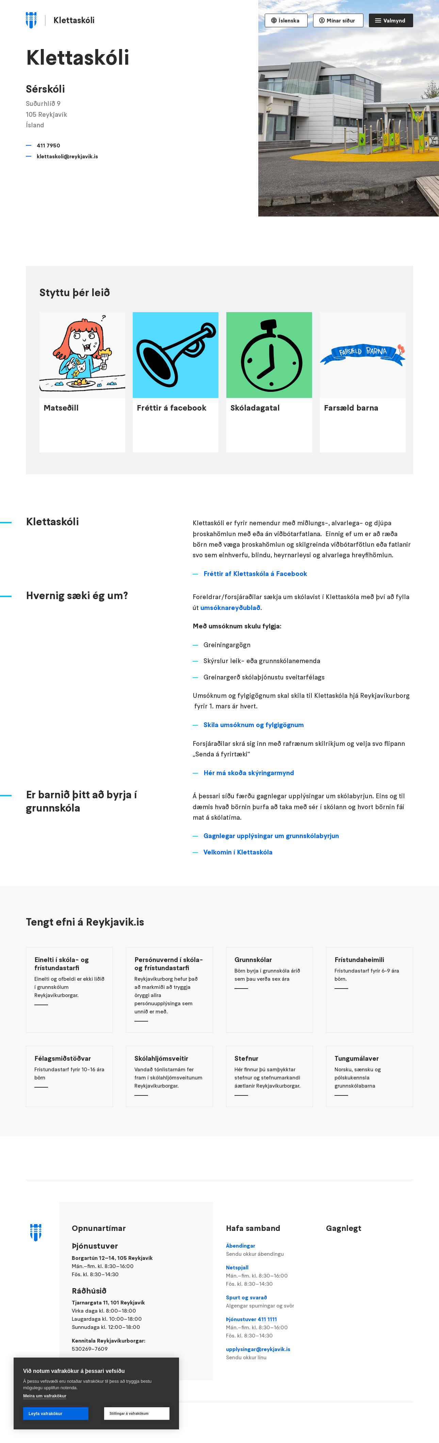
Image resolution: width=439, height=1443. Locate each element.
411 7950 (48, 145)
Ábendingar (269, 1250)
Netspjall (269, 1276)
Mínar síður (341, 20)
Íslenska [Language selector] (289, 20)
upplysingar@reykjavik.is (269, 1353)
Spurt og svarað (269, 1302)
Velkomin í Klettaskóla (238, 886)
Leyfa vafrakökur (45, 1413)
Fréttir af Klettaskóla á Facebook (255, 608)
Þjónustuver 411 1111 (269, 1328)
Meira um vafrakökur (44, 1395)
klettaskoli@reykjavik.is (67, 156)
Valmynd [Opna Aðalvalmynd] (394, 20)
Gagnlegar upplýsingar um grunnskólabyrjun (271, 870)
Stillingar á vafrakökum (129, 1413)
